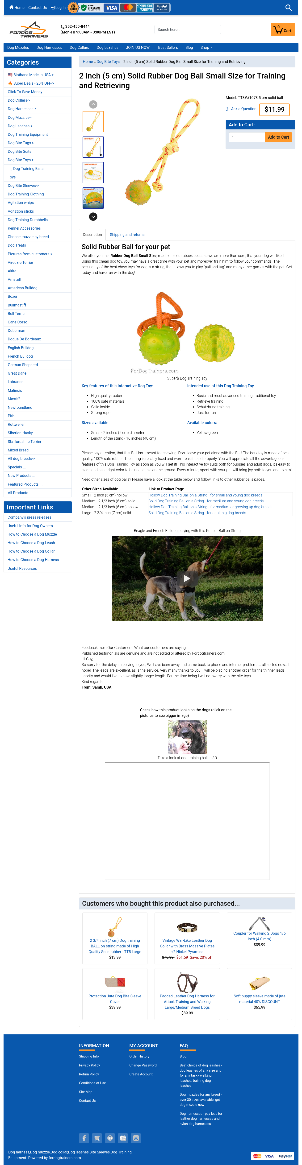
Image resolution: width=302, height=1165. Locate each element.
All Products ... (20, 493)
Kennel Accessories (24, 228)
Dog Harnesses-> (22, 109)
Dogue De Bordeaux (24, 339)
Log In (58, 7)
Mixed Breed (18, 450)
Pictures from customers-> (30, 254)
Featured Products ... (25, 484)
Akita (12, 271)
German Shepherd (23, 365)
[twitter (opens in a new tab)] (97, 1138)
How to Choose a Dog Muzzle (32, 534)
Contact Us (37, 7)
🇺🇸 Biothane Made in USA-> (31, 75)
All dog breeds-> (21, 458)
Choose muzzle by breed (28, 237)
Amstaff (14, 279)
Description (92, 234)
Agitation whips (21, 202)
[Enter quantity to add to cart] (247, 137)
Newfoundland (20, 407)
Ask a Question (241, 109)
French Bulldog (20, 356)
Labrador (15, 382)
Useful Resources (22, 568)
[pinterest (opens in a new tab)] (110, 1138)
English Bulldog (21, 348)
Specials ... (17, 467)
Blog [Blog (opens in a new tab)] (189, 47)
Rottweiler (16, 424)
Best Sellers (168, 47)
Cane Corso (17, 322)
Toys (12, 177)
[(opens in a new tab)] (187, 737)
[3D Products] (187, 821)
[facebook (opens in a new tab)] (84, 1138)
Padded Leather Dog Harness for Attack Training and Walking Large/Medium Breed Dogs (187, 1002)
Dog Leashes (107, 47)
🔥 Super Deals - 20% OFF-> (31, 83)
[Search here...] (188, 29)
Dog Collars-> (19, 100)
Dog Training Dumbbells (28, 220)
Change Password (143, 1065)
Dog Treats (17, 245)
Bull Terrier (17, 313)
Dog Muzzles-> (20, 117)
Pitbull (13, 416)
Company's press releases (29, 517)
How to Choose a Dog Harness (33, 560)
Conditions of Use (92, 1083)
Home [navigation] (88, 61)
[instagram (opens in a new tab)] (136, 1138)
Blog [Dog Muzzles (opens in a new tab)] (183, 1056)
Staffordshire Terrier (24, 441)
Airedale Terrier (20, 262)
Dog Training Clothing (26, 194)
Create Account (141, 1074)
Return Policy (89, 1074)
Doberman (16, 330)
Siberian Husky (20, 433)
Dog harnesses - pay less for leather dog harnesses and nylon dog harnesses (201, 1119)
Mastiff (14, 399)
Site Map (85, 1092)
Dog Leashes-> (20, 126)
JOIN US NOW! (138, 47)
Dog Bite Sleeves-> (23, 185)
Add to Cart (278, 137)
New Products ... (21, 475)
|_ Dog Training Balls (25, 168)
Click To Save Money (25, 92)
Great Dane (17, 373)
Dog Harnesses (49, 47)
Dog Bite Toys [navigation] (108, 61)
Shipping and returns (127, 234)
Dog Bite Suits (19, 151)
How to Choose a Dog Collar (31, 551)
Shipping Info (89, 1056)
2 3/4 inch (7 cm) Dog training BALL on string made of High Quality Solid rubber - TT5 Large (115, 946)
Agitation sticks (21, 211)
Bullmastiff (17, 305)
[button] (288, 7)
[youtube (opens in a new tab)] (123, 1138)
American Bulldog (23, 288)
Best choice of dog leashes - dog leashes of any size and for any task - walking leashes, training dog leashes (201, 1075)
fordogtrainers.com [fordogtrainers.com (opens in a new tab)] (65, 1158)
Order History (139, 1056)
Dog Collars (79, 47)
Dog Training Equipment (28, 134)
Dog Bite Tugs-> (21, 143)
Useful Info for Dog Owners (30, 526)
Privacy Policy (89, 1065)
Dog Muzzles (18, 47)
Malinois (15, 390)
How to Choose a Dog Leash (31, 543)
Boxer (12, 296)
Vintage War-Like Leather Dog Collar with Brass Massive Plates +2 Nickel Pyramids (187, 946)
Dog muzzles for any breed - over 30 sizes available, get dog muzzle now (201, 1100)
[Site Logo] (29, 29)
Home (17, 7)
